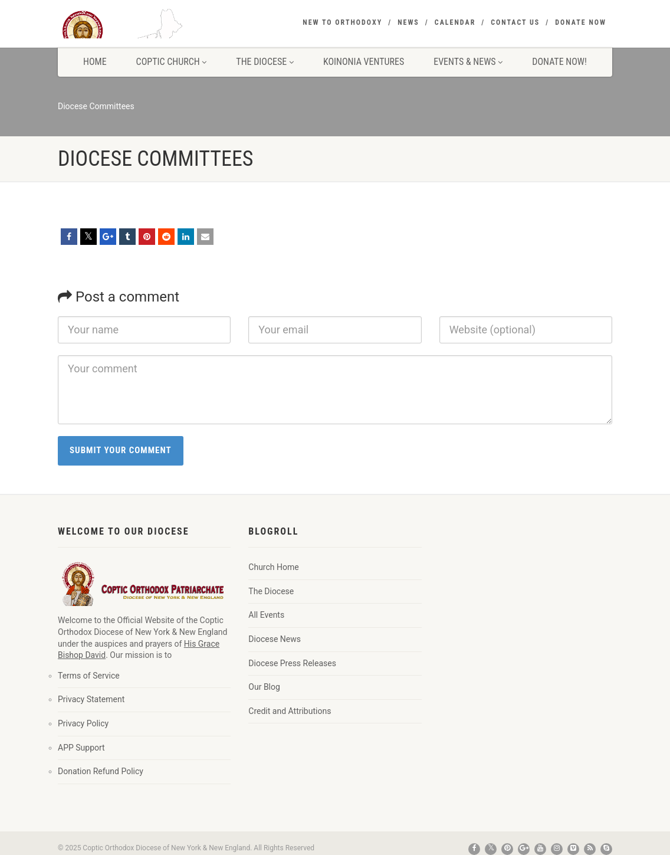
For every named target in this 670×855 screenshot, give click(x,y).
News (408, 22)
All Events (266, 615)
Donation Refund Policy (100, 771)
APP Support (81, 747)
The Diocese (265, 61)
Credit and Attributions (289, 711)
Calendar (455, 22)
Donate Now (580, 22)
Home (95, 61)
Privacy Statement (91, 699)
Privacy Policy (83, 723)
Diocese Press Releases (292, 663)
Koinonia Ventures (363, 61)
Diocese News (274, 639)
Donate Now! (559, 61)
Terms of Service (89, 675)
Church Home (273, 567)
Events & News (468, 61)
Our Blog (264, 687)
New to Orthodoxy (342, 22)
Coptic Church (171, 61)
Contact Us (515, 22)
